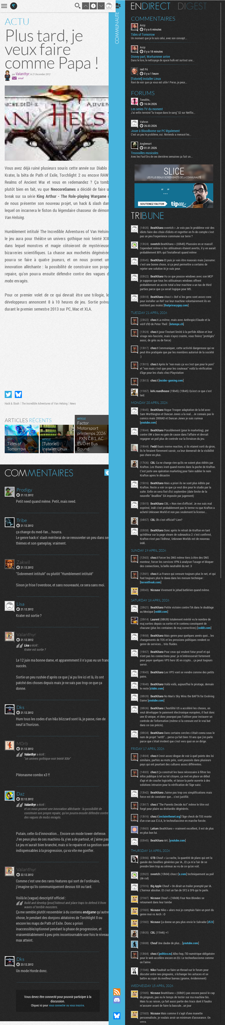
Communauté (120, 489)
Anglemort (149, 143)
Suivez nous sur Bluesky (120, 1015)
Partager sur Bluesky (18, 392)
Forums (146, 92)
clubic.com (169, 692)
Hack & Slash (12, 401)
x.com (186, 886)
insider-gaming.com (174, 380)
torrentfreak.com (154, 586)
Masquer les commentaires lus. (104, 470)
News (73, 401)
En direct (154, 5)
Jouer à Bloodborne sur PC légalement (158, 131)
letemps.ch (180, 324)
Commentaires (156, 18)
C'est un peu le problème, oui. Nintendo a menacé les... (164, 134)
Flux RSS (120, 991)
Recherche (74, 5)
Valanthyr (22, 73)
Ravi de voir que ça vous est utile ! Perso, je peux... (162, 82)
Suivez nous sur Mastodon (120, 1007)
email (20, 78)
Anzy (146, 25)
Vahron (147, 121)
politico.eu (169, 967)
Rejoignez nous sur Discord (120, 999)
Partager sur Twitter (8, 392)
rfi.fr (146, 938)
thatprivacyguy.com (179, 305)
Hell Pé (147, 69)
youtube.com (151, 422)
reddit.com (176, 615)
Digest (196, 5)
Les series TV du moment (150, 108)
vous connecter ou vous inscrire (64, 1009)
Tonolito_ (148, 99)
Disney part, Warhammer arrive (154, 56)
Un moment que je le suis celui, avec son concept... (162, 38)
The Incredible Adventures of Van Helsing (44, 401)
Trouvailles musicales (148, 153)
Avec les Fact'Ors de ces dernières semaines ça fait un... (165, 156)
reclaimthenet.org (173, 829)
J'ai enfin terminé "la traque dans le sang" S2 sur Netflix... (166, 112)
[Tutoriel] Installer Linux (149, 78)
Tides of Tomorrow (146, 34)
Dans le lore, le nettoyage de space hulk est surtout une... (166, 60)
